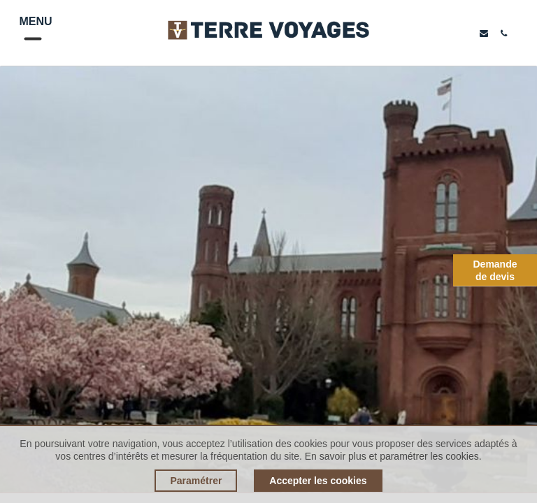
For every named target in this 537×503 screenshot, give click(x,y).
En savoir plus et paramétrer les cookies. (393, 456)
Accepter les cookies (317, 480)
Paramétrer (196, 480)
